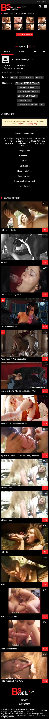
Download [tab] (22, 52)
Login (38, 2)
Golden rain (25, 166)
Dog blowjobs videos (28, 87)
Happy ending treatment (24, 181)
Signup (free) (31, 124)
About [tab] (7, 52)
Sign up (45, 2)
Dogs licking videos (27, 104)
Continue (44, 710)
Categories (24, 704)
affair (39, 77)
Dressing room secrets (14, 141)
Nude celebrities (24, 171)
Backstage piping (11, 138)
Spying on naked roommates (32, 138)
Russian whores (24, 176)
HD (42, 104)
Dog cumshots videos (28, 92)
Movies (24, 700)
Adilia (14, 77)
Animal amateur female (27, 83)
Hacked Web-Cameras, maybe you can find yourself (24, 142)
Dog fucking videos (27, 96)
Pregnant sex (24, 150)
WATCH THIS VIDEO (25, 34)
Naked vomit (24, 186)
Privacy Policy (8, 711)
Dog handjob (24, 100)
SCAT (24, 161)
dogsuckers (26, 77)
